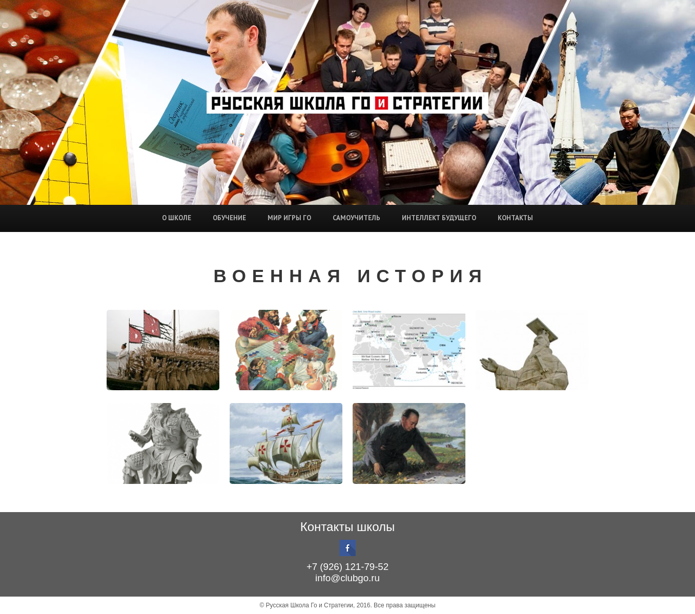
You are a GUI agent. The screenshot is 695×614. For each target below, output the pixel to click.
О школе (176, 218)
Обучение (229, 218)
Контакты (515, 218)
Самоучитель (356, 218)
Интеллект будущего (439, 218)
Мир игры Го (289, 218)
